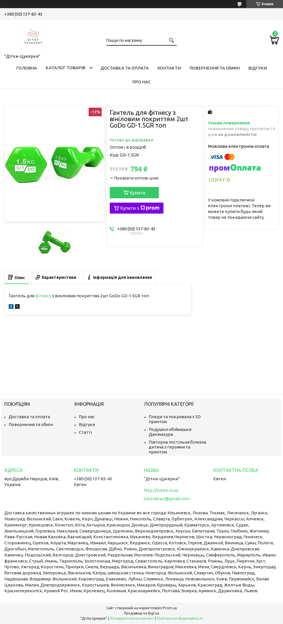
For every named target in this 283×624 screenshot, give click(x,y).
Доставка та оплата (124, 68)
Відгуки (257, 68)
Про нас (141, 81)
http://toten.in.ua (161, 490)
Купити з (139, 208)
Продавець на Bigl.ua (141, 613)
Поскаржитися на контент (132, 618)
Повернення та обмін (214, 68)
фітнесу (43, 295)
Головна (26, 68)
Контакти (169, 68)
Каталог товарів (65, 67)
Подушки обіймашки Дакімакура (170, 432)
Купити (137, 192)
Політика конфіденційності (180, 618)
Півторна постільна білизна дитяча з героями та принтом (177, 447)
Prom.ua (170, 608)
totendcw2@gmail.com (167, 498)
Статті (85, 432)
